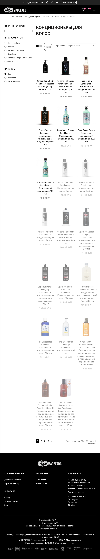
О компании (41, 480)
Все (7, 74)
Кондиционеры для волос (64, 17)
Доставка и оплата (12, 480)
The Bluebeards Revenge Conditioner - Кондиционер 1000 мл (66, 347)
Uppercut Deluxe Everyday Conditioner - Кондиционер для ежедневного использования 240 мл (86, 240)
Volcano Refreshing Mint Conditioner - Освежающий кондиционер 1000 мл (66, 237)
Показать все (11, 61)
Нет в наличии (12, 81)
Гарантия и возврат (12, 483)
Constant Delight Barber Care (18, 58)
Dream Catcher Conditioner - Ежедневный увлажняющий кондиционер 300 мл (45, 137)
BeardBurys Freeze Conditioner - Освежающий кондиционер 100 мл (45, 188)
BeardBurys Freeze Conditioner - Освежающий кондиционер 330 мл (65, 136)
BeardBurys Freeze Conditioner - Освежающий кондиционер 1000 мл (86, 136)
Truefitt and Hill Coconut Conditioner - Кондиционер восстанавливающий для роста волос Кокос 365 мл (87, 294)
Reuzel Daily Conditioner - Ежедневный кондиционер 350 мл (86, 87)
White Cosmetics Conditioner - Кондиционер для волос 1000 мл (86, 186)
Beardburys (10, 54)
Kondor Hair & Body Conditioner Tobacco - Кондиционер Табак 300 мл (45, 85)
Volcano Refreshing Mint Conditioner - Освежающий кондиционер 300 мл (65, 87)
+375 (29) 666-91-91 (32, 3)
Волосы (19, 17)
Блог (6, 505)
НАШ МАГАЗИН (69, 3)
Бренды (7, 497)
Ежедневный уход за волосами (38, 17)
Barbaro (9, 47)
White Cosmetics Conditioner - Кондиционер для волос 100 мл (45, 236)
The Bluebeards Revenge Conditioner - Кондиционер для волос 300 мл (45, 347)
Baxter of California (14, 50)
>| (55, 441)
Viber (71, 505)
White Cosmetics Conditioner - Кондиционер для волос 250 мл (65, 186)
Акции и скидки (11, 501)
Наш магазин (41, 483)
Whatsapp (73, 502)
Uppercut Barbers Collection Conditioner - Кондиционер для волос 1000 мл (65, 292)
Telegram (73, 499)
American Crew (12, 43)
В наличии (10, 78)
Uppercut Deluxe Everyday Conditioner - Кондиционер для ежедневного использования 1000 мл (45, 295)
